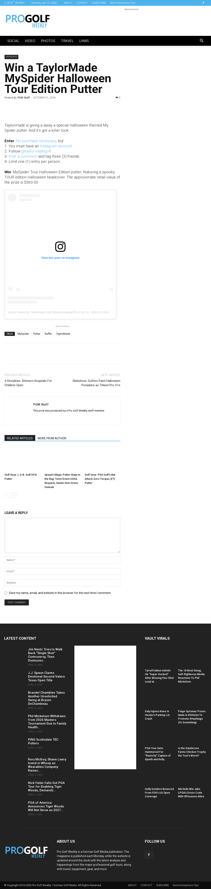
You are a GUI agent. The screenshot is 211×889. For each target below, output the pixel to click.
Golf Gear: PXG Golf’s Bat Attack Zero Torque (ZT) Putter (100, 478)
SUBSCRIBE (99, 2)
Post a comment (23, 156)
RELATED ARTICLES (20, 438)
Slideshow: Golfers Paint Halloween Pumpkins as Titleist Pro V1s (96, 383)
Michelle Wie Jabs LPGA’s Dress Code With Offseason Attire (191, 792)
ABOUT (68, 2)
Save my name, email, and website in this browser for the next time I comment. (60, 593)
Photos (48, 40)
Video (30, 40)
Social (13, 40)
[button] (201, 41)
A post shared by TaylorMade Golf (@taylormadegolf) (42, 312)
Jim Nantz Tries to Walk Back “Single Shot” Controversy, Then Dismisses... (45, 654)
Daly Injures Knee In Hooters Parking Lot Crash (157, 715)
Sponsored (11, 57)
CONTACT (82, 2)
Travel (67, 40)
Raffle (48, 333)
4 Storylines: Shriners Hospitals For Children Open (28, 383)
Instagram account (56, 146)
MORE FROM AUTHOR (52, 438)
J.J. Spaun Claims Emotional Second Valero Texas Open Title (46, 676)
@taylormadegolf (36, 151)
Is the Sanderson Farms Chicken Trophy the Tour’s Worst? (192, 752)
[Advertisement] (159, 125)
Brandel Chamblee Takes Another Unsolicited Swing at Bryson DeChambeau (46, 698)
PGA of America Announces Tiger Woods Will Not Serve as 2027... (46, 806)
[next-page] (13, 495)
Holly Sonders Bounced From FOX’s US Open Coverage (159, 792)
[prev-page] (7, 495)
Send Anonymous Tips (123, 2)
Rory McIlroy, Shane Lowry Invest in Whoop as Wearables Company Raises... (47, 765)
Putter (36, 333)
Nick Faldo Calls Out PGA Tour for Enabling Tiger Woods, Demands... (46, 786)
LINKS (84, 40)
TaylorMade (63, 333)
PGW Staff (24, 97)
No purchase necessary (36, 140)
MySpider (23, 333)
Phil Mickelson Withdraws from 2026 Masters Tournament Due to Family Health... (47, 721)
